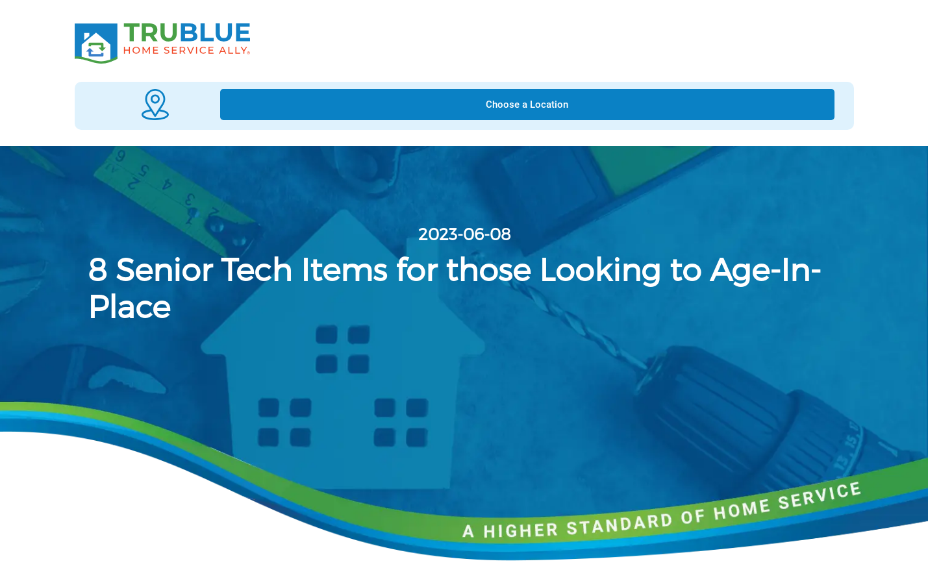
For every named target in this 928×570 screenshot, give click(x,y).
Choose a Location (527, 104)
